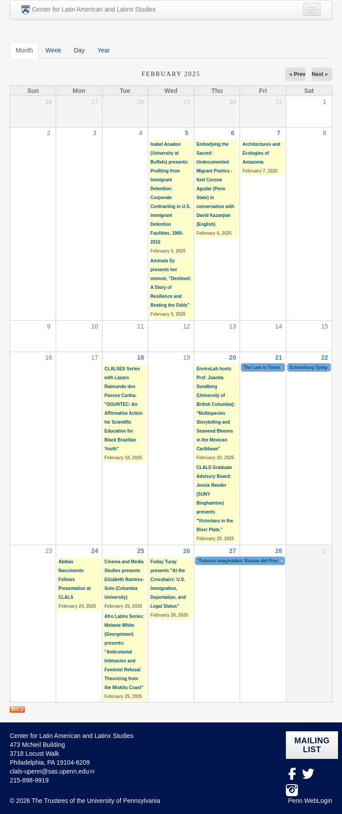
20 (232, 357)
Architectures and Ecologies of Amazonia (261, 153)
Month (27, 50)
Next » (320, 74)
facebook (292, 774)
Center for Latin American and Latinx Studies (88, 10)
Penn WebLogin (310, 800)
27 (232, 550)
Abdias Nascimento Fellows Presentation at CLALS (74, 579)
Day (79, 50)
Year (103, 50)
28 (278, 550)
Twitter (308, 774)
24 (94, 550)
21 (278, 357)
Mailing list (312, 745)
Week (53, 50)
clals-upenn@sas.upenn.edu (49, 771)
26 (186, 550)
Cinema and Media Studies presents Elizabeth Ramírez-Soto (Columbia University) (124, 579)
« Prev (297, 74)
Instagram (292, 790)
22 (324, 357)
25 (140, 550)
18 (140, 357)
